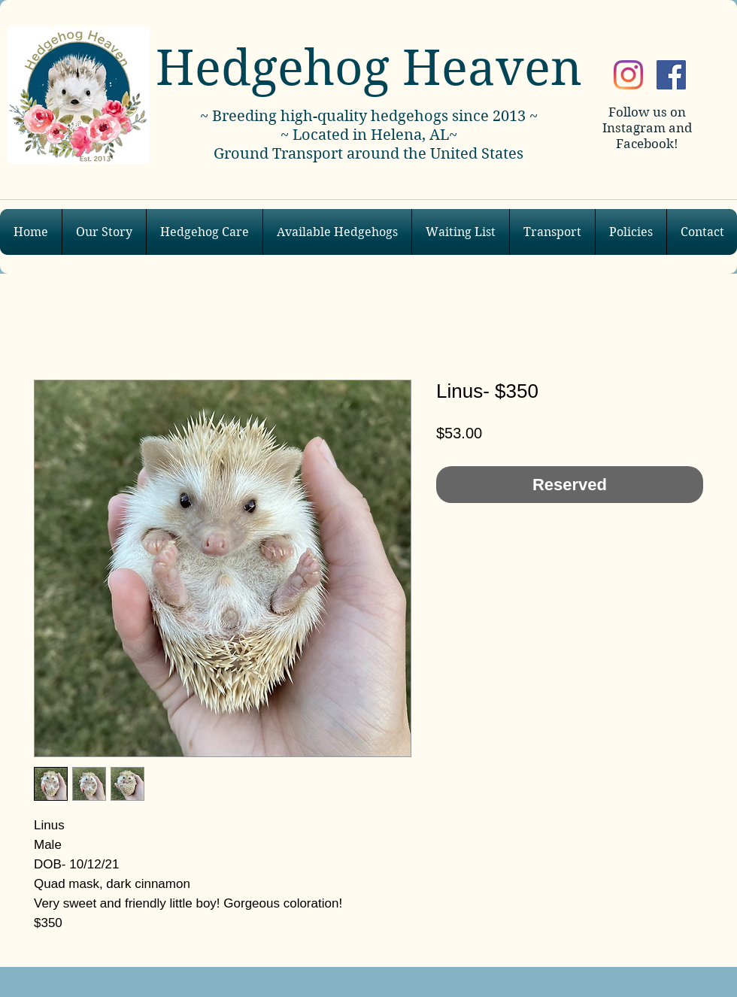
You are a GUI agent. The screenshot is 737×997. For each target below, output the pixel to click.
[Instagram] (628, 74)
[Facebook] (671, 74)
